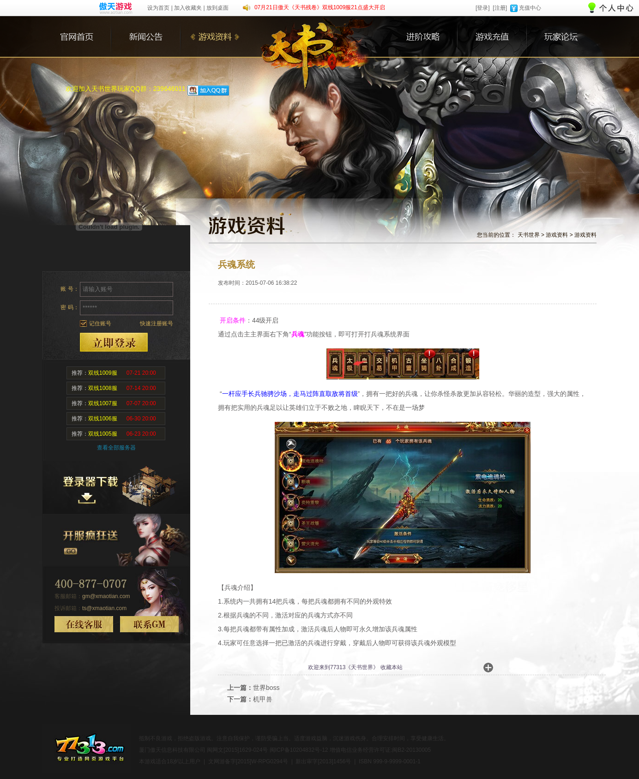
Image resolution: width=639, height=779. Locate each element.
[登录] (483, 8)
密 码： (69, 307)
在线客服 (83, 624)
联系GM (149, 624)
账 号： (69, 289)
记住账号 (100, 323)
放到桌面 (217, 8)
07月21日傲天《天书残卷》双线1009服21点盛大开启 (319, 7)
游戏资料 (557, 235)
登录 (114, 342)
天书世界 (529, 235)
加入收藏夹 (188, 8)
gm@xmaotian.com (106, 596)
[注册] (500, 8)
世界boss (266, 687)
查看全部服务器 (116, 447)
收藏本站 (391, 667)
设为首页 (158, 8)
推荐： (114, 373)
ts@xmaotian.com (104, 608)
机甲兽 (262, 699)
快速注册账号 (156, 323)
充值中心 (530, 8)
